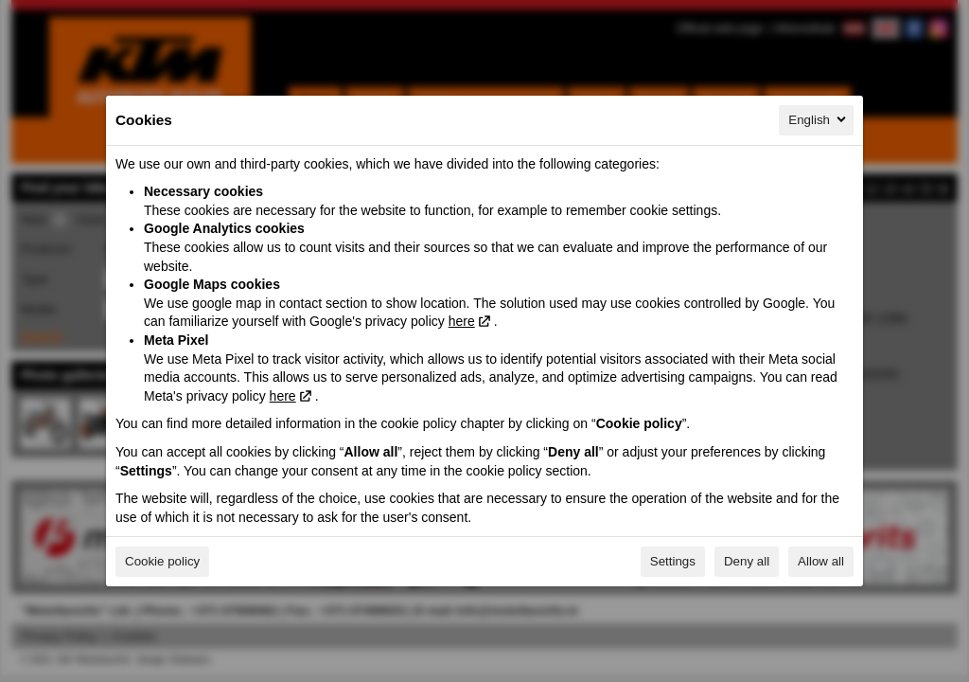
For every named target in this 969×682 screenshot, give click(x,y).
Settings (673, 561)
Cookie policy (162, 561)
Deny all (746, 561)
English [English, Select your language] (818, 119)
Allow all (821, 561)
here (462, 321)
